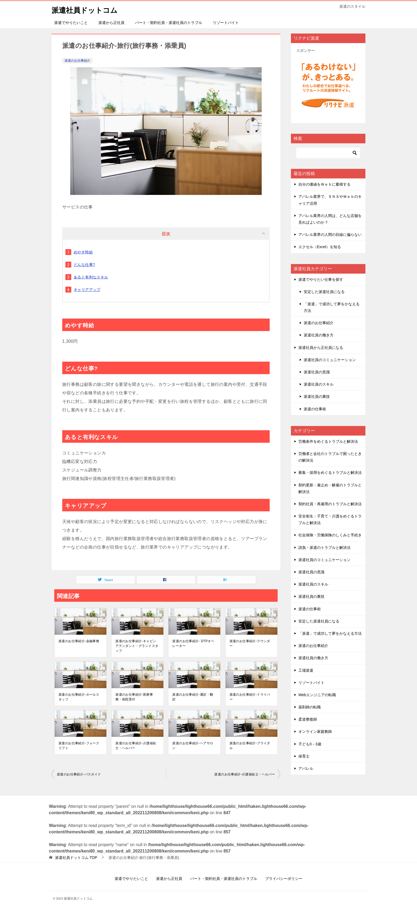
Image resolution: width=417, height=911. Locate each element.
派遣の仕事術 (315, 409)
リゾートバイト (226, 22)
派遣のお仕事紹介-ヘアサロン (192, 745)
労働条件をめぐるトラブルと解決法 (328, 441)
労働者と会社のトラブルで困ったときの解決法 (330, 457)
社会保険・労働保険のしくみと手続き (330, 535)
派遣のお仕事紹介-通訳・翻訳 (192, 697)
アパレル (305, 768)
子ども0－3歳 (309, 744)
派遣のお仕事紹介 (77, 60)
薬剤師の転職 (309, 707)
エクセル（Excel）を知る (319, 247)
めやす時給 (83, 252)
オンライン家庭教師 (315, 731)
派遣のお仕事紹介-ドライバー (250, 697)
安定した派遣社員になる (324, 292)
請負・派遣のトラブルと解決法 (324, 547)
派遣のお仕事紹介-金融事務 (79, 641)
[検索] (328, 153)
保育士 (304, 756)
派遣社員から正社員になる (320, 347)
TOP (76, 857)
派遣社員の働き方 (318, 335)
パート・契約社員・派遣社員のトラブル (168, 22)
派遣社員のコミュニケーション (330, 360)
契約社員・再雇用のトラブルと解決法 (330, 504)
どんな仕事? (84, 264)
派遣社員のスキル (318, 384)
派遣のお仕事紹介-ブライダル (250, 745)
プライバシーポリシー (283, 878)
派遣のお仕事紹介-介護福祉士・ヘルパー (135, 745)
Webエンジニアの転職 (317, 695)
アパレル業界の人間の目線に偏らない (330, 234)
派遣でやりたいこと (71, 22)
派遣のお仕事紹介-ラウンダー (250, 643)
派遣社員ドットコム (88, 9)
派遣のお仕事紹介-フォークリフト (79, 745)
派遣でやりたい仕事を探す (320, 279)
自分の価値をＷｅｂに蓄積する (324, 184)
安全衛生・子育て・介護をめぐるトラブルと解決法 (330, 519)
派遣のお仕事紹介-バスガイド (79, 774)
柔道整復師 (307, 719)
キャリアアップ (87, 289)
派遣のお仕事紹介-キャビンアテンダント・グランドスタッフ (136, 646)
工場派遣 (305, 670)
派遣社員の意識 (317, 372)
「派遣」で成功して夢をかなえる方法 (332, 307)
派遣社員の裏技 (317, 396)
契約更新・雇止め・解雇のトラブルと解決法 (330, 488)
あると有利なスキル (91, 277)
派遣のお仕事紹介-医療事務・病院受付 (134, 697)
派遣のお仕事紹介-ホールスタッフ (79, 697)
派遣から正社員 (111, 22)
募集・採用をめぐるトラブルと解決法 (330, 472)
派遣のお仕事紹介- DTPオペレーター (193, 643)
